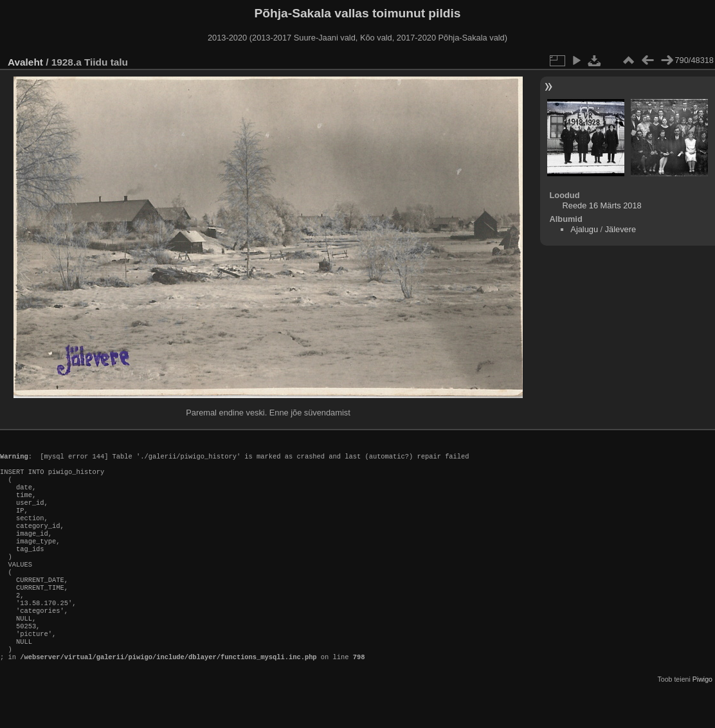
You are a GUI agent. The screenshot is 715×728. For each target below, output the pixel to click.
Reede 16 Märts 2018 (602, 205)
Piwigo (702, 718)
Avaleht (25, 62)
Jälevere (620, 229)
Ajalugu (584, 229)
